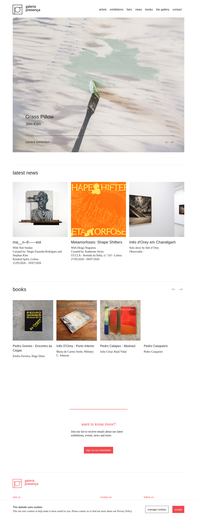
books (149, 9)
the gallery (162, 9)
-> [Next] (181, 289)
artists (103, 9)
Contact (177, 9)
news (138, 9)
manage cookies (157, 509)
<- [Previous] (173, 289)
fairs (129, 9)
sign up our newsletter (98, 450)
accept (178, 509)
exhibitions (116, 9)
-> (172, 142)
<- (166, 142)
